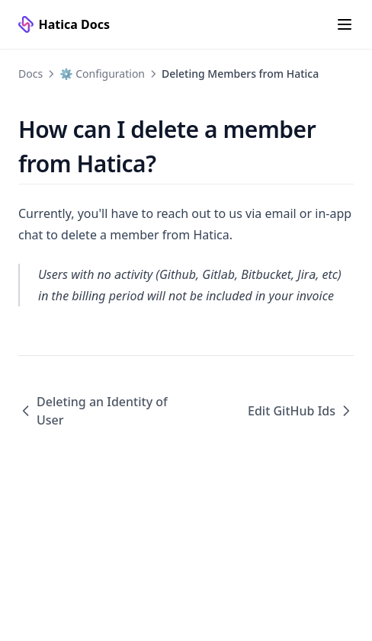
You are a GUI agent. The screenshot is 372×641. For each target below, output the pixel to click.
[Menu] (344, 24)
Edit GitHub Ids (301, 410)
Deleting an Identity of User (93, 410)
